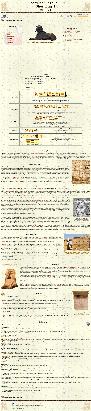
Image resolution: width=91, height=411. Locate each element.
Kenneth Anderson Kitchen (32, 309)
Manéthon (34, 87)
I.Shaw (71, 34)
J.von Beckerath (77, 38)
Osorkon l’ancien (42, 158)
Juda (57, 199)
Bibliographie (9, 42)
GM (41, 365)
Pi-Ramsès (57, 257)
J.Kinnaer (71, 32)
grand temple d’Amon (16, 257)
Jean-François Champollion (58, 219)
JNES (47, 331)
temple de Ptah (45, 244)
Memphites (66, 229)
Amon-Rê (48, 249)
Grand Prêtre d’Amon (8, 193)
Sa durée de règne (11, 32)
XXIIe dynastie (36, 153)
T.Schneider (66, 34)
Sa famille (8, 40)
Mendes (33, 284)
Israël (37, 199)
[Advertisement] (45, 57)
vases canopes (70, 268)
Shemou (16, 180)
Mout (23, 249)
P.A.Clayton (70, 31)
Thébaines (72, 229)
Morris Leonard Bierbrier (25, 170)
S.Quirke (71, 38)
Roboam (60, 199)
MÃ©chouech (35, 157)
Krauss (20, 180)
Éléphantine (4, 242)
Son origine (9, 30)
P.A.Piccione (69, 36)
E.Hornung (69, 39)
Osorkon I (5, 303)
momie (46, 287)
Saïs (29, 284)
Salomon (48, 204)
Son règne (8, 34)
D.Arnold (66, 31)
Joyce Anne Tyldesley (59, 154)
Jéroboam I (27, 199)
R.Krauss (74, 39)
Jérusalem (15, 200)
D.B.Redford (69, 40)
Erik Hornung (13, 177)
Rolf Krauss (19, 177)
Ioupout (86, 192)
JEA (21, 344)
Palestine (33, 197)
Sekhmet (41, 238)
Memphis (4, 244)
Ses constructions (10, 36)
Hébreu (47, 200)
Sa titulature (9, 29)
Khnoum (23, 242)
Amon (20, 210)
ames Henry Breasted (65, 227)
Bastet (46, 237)
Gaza (2, 200)
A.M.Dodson (69, 35)
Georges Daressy (47, 253)
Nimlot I (6, 192)
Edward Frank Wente (35, 169)
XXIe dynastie (9, 188)
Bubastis (85, 157)
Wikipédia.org (85, 220)
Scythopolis (36, 200)
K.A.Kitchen (76, 32)
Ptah (13, 247)
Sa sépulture (9, 38)
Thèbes (16, 193)
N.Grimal (66, 32)
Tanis (77, 190)
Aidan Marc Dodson (69, 267)
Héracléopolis (66, 156)
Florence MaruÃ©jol (25, 339)
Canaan (7, 169)
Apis (57, 247)
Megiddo (45, 201)
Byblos (32, 201)
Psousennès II (72, 190)
